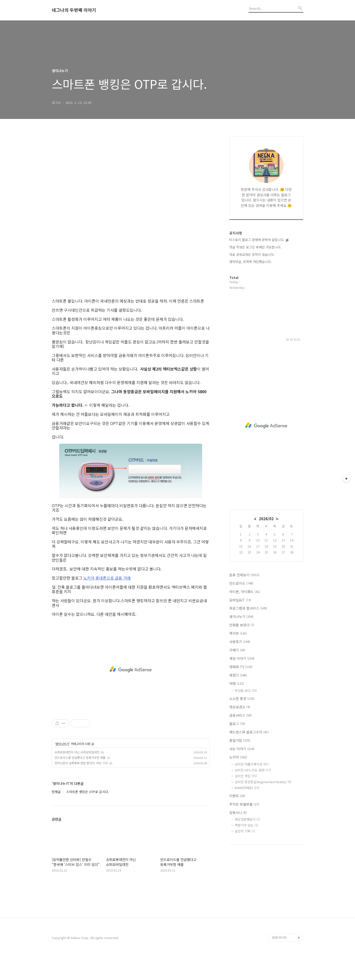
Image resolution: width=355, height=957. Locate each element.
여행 (236, 683)
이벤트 (237, 795)
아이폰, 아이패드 (244, 591)
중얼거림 (239, 740)
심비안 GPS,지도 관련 (253, 770)
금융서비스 (240, 715)
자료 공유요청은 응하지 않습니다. (252, 254)
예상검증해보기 (247, 819)
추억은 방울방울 (244, 804)
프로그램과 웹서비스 (248, 608)
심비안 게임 (246, 776)
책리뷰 (238, 633)
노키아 (238, 757)
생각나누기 (62, 744)
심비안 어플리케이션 (252, 764)
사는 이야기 (241, 748)
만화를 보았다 (241, 624)
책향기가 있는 (246, 825)
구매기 (237, 650)
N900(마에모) (247, 787)
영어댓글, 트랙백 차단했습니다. (250, 261)
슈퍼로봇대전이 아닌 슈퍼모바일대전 (76, 752)
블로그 (237, 723)
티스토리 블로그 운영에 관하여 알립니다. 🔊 (259, 239)
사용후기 (239, 641)
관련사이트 (279, 937)
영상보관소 (239, 706)
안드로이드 (241, 583)
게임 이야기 (241, 658)
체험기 (238, 675)
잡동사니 (238, 812)
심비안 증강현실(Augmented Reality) (263, 781)
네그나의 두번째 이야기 (74, 10)
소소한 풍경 (241, 698)
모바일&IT (240, 600)
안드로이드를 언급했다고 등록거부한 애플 (80, 757)
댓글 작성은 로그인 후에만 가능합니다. (255, 247)
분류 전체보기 (244, 574)
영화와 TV (240, 666)
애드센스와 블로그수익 (249, 732)
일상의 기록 (245, 831)
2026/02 (266, 518)
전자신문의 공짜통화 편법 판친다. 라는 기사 (81, 763)
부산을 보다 (246, 690)
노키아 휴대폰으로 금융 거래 (107, 578)
